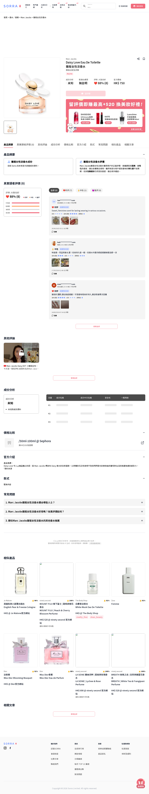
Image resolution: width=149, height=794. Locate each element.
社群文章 (54, 720)
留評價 (85, 93)
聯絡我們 (54, 725)
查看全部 (96, 326)
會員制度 (54, 715)
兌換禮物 (55, 6)
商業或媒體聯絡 (104, 710)
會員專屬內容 (72, 6)
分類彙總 (78, 720)
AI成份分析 (44, 6)
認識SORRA (56, 710)
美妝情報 (78, 715)
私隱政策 (125, 710)
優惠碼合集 (79, 730)
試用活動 (63, 6)
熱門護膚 (35, 6)
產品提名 (102, 715)
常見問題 (78, 735)
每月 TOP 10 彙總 (81, 725)
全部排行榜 (79, 710)
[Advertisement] (74, 40)
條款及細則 (126, 715)
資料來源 (8, 491)
